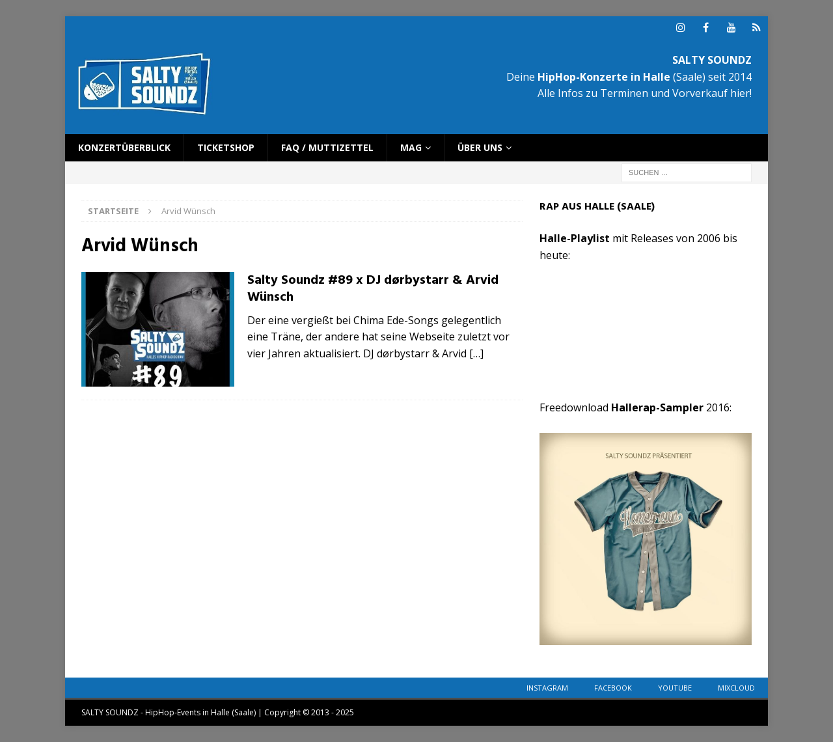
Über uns (479, 147)
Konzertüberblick (124, 147)
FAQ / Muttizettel (327, 147)
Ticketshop (225, 147)
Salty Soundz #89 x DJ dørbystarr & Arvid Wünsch (372, 289)
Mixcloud (736, 688)
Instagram (547, 688)
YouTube (675, 688)
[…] (476, 353)
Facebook (613, 688)
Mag (411, 147)
